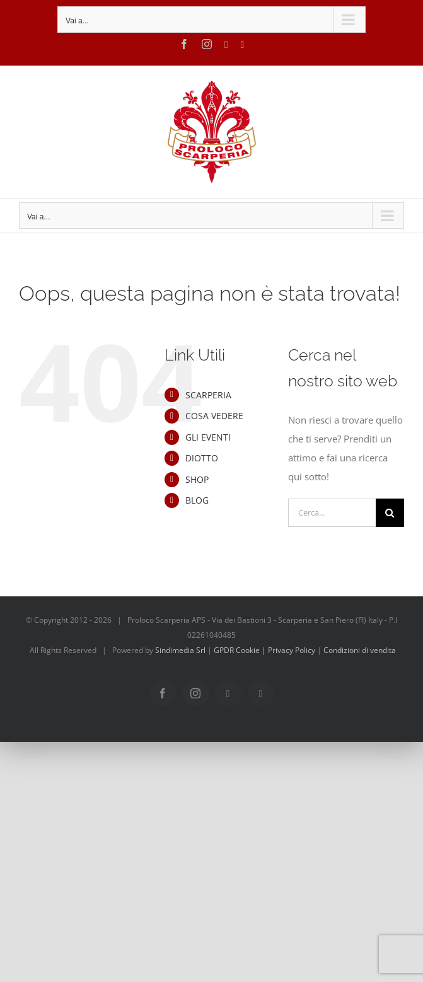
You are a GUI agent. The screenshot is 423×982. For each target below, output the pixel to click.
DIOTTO (201, 458)
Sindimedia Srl (181, 650)
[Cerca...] (332, 513)
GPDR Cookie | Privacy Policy (265, 650)
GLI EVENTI (208, 437)
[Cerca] (390, 513)
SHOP (197, 479)
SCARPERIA (208, 395)
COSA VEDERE (214, 416)
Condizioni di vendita (359, 650)
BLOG (197, 500)
